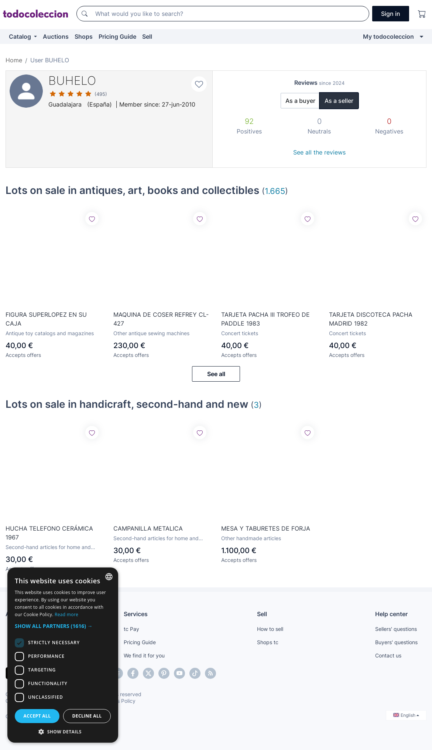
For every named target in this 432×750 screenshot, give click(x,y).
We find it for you (144, 655)
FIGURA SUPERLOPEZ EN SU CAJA (46, 319)
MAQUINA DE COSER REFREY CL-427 (161, 319)
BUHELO (72, 80)
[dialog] (62, 655)
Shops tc (267, 642)
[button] (63, 626)
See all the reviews (319, 152)
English (406, 715)
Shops (84, 36)
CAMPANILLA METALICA (148, 528)
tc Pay (131, 629)
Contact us (388, 655)
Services (136, 614)
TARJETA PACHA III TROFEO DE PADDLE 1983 (265, 319)
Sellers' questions (396, 629)
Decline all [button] (87, 716)
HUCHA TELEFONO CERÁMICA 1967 (49, 533)
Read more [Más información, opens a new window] (66, 614)
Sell (147, 36)
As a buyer (300, 100)
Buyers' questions (396, 642)
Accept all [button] (37, 716)
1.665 (275, 191)
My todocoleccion (388, 36)
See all (216, 374)
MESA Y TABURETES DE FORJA (265, 528)
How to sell (270, 629)
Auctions (56, 36)
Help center (391, 614)
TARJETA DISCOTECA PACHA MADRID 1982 (370, 319)
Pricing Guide (117, 36)
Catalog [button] (20, 36)
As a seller (339, 100)
